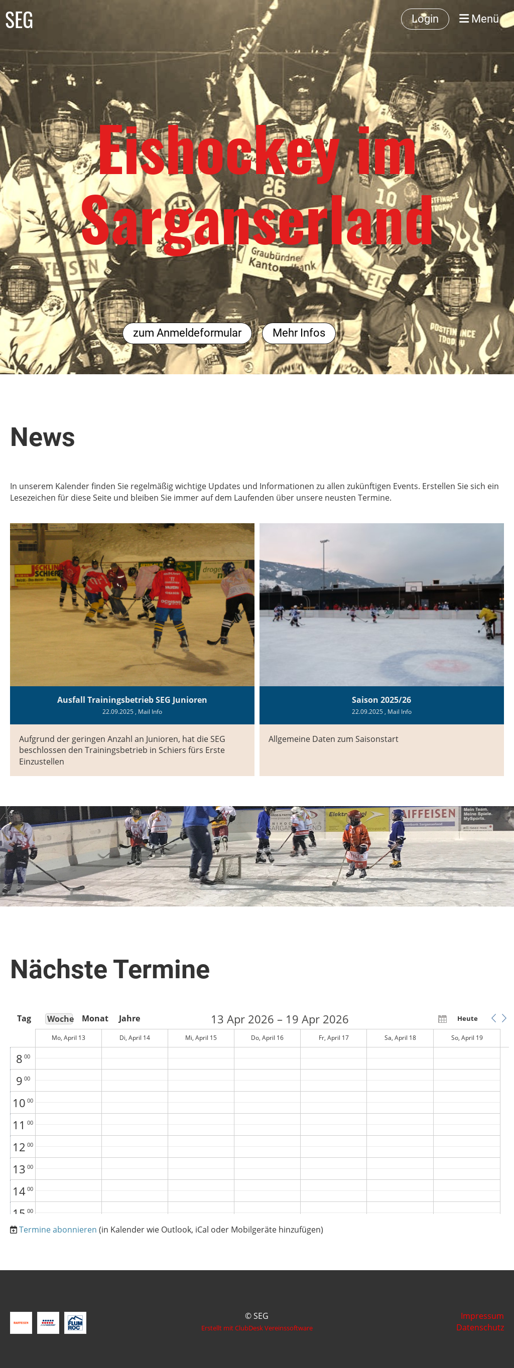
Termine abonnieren (58, 1229)
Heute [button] (467, 1018)
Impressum (482, 1315)
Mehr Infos (299, 333)
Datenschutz (480, 1327)
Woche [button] (60, 1018)
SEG (19, 19)
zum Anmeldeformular (187, 333)
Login (425, 19)
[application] (259, 1113)
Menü (479, 19)
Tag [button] (24, 1018)
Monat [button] (94, 1018)
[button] (493, 1018)
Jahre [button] (129, 1018)
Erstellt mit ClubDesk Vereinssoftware (257, 1327)
